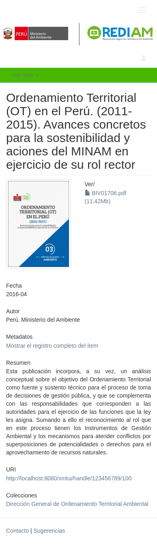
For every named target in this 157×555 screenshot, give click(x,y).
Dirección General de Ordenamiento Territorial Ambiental (77, 504)
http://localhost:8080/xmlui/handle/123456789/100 (68, 478)
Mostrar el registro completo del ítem (52, 345)
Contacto (17, 530)
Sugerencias (49, 530)
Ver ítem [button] (25, 75)
